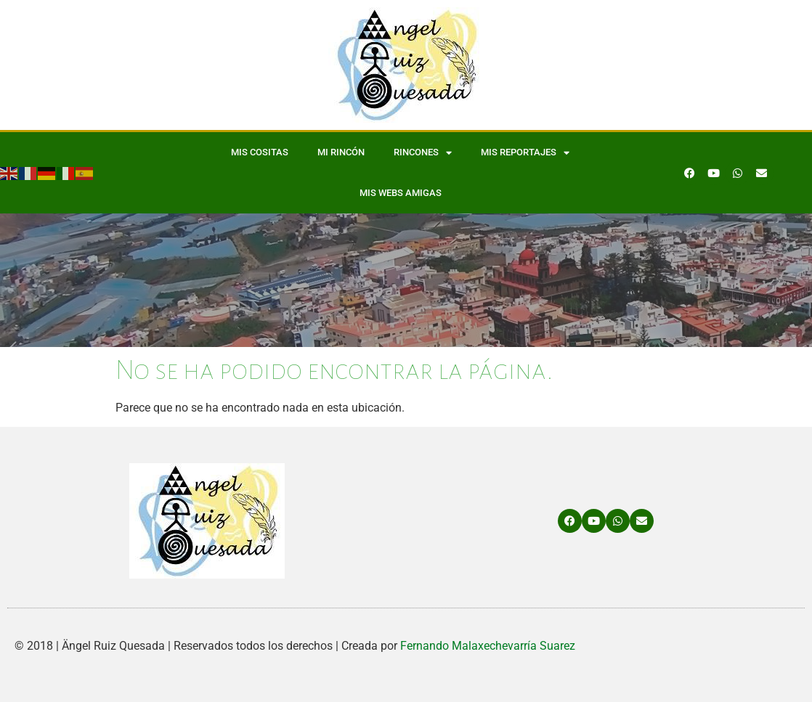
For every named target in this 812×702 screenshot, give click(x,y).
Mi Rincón (341, 152)
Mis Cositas (259, 152)
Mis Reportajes (525, 153)
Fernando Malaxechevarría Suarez (487, 646)
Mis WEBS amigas (401, 192)
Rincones (423, 153)
